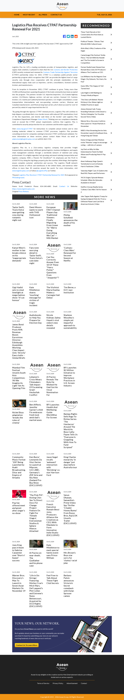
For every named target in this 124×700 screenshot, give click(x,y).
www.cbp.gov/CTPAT (24, 129)
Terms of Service (43, 683)
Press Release (24, 191)
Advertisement (72, 683)
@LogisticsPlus (42, 171)
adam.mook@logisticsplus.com (23, 139)
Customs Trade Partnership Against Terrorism (60, 72)
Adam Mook (42, 119)
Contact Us (64, 186)
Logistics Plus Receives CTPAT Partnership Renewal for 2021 (42, 175)
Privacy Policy (58, 683)
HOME (16, 15)
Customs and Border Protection (66, 70)
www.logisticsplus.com (20, 171)
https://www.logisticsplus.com (23, 189)
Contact (84, 683)
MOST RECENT (29, 15)
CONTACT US (56, 15)
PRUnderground (18, 177)
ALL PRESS (43, 15)
